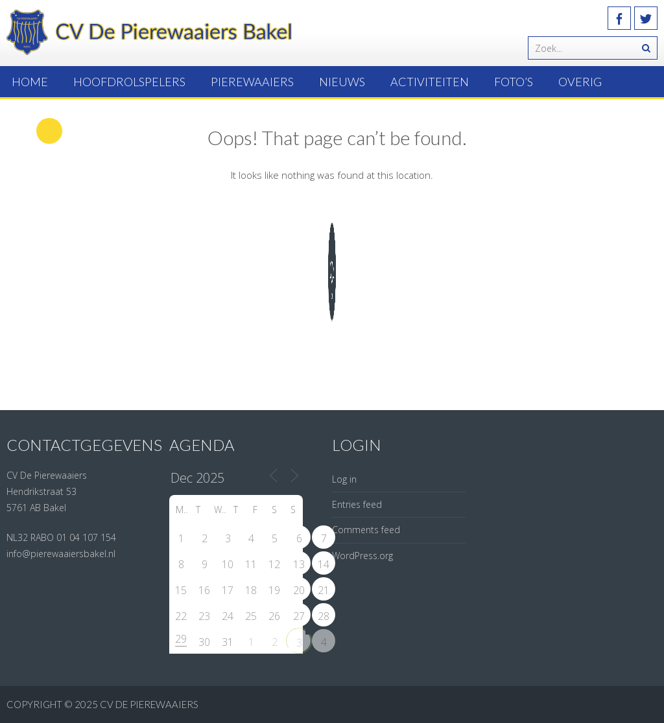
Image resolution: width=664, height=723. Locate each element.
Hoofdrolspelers (129, 82)
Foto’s (513, 82)
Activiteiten (429, 82)
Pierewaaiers (252, 82)
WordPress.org (362, 555)
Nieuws (342, 82)
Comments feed (366, 529)
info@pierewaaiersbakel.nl (60, 553)
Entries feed (357, 504)
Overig (580, 82)
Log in (344, 479)
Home (30, 82)
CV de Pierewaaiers (149, 704)
